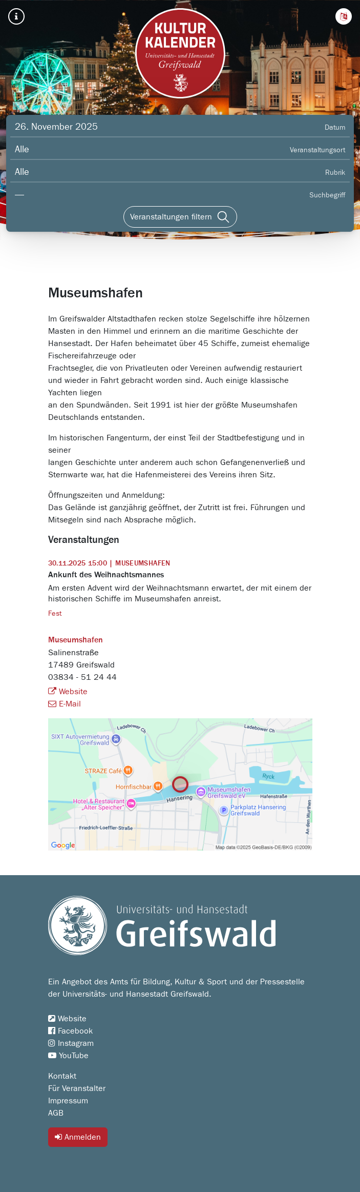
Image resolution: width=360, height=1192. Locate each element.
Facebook (70, 1031)
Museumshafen (75, 640)
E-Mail (64, 704)
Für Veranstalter (76, 1088)
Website (68, 692)
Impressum (68, 1101)
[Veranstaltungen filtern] (180, 217)
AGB (55, 1113)
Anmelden (78, 1137)
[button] (343, 16)
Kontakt (62, 1076)
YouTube (68, 1056)
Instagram (71, 1043)
